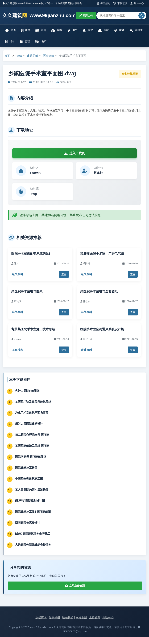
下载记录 (120, 3)
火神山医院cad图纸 (27, 390)
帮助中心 (108, 617)
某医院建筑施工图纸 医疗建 (32, 445)
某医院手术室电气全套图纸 (99, 291)
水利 (40, 30)
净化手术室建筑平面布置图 (31, 412)
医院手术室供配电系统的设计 (31, 253)
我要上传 (86, 15)
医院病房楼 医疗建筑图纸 (30, 456)
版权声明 (41, 617)
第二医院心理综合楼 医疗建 (32, 434)
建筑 (25, 30)
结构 (56, 30)
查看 (63, 274)
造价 (10, 41)
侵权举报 (54, 617)
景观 (88, 30)
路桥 (103, 30)
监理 (25, 41)
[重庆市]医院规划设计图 (30, 500)
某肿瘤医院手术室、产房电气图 (102, 253)
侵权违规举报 (130, 73)
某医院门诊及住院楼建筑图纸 (33, 401)
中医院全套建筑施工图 (29, 478)
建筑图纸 (32, 55)
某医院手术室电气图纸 (27, 291)
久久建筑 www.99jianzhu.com (39, 16)
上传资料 (94, 617)
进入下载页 (74, 153)
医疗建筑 (48, 55)
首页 (10, 30)
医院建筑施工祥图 (26, 467)
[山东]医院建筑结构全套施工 (32, 533)
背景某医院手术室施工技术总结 (33, 329)
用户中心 (137, 3)
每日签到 (103, 3)
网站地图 (81, 617)
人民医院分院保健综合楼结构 (33, 544)
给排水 (136, 30)
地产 (40, 41)
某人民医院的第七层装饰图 (31, 489)
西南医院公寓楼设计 (27, 522)
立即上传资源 (75, 585)
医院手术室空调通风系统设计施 (102, 329)
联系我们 (67, 617)
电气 (73, 30)
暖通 (119, 30)
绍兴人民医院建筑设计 (29, 423)
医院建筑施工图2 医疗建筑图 (33, 511)
